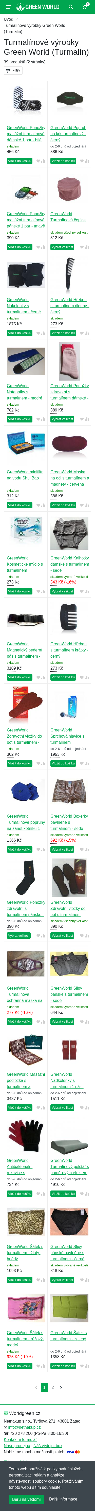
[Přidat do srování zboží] (43, 161)
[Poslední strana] (59, 1387)
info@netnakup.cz (24, 1427)
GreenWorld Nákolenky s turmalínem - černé (24, 305)
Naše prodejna (17, 1446)
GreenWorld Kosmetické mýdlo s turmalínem (25, 564)
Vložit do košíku (19, 161)
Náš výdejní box (47, 1446)
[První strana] (35, 1387)
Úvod (8, 19)
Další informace (63, 1499)
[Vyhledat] (70, 7)
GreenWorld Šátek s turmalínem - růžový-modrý (25, 1339)
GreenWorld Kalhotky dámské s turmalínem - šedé (69, 564)
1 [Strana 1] (44, 1387)
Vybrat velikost (62, 247)
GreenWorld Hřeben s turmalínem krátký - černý (69, 650)
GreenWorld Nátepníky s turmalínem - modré (24, 392)
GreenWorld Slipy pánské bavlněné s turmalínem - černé (67, 1252)
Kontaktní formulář (20, 1439)
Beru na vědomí (26, 1499)
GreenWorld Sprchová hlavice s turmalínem (67, 736)
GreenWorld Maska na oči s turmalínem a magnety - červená (69, 478)
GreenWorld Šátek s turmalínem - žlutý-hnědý (25, 1252)
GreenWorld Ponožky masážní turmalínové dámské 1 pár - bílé (26, 133)
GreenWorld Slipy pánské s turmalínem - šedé (69, 994)
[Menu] (8, 7)
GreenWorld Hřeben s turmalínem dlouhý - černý (69, 305)
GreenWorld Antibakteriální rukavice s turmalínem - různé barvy (24, 1172)
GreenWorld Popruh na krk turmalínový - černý (68, 133)
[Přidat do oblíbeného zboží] (38, 161)
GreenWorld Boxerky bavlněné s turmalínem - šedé (69, 822)
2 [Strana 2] (53, 1387)
